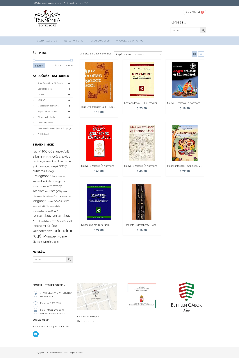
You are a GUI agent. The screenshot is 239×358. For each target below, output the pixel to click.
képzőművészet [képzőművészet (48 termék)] (51, 196)
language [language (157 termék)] (39, 201)
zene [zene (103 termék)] (63, 236)
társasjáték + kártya (54, 117)
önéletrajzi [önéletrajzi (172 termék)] (51, 241)
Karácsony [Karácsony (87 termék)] (39, 186)
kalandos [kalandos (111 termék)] (39, 181)
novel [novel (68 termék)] (50, 201)
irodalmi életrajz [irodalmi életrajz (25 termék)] (59, 177)
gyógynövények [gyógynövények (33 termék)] (51, 166)
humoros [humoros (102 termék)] (39, 171)
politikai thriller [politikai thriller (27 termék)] (43, 206)
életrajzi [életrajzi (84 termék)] (38, 241)
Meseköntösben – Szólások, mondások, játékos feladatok (199, 165)
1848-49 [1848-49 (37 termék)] (36, 152)
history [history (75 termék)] (63, 166)
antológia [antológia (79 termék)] (64, 156)
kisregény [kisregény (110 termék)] (55, 191)
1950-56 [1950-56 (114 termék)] (46, 151)
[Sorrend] (138, 54)
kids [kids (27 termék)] (46, 191)
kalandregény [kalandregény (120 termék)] (55, 181)
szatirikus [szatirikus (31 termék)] (45, 221)
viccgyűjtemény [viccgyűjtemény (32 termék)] (52, 237)
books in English (54, 89)
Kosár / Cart (192, 12)
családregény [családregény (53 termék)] (40, 161)
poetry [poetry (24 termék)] (35, 206)
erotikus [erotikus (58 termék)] (51, 161)
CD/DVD (54, 94)
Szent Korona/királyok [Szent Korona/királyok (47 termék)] (61, 221)
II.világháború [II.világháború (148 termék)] (43, 176)
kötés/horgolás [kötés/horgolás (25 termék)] (65, 196)
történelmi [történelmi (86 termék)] (39, 226)
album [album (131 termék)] (37, 156)
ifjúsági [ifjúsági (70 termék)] (49, 171)
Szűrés (39, 65)
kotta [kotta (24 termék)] (65, 191)
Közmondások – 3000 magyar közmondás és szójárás (154, 103)
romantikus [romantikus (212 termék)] (42, 215)
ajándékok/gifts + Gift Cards (54, 83)
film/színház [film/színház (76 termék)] (64, 161)
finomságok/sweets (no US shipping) (54, 128)
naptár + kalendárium (54, 111)
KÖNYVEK (54, 100)
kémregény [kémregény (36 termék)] (38, 196)
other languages (45, 123)
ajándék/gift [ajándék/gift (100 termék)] (61, 151)
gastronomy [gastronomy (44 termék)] (39, 166)
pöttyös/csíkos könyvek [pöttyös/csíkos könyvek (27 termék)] (42, 211)
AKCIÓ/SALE (43, 134)
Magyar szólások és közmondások (186, 103)
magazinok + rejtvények (54, 106)
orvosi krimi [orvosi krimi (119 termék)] (62, 201)
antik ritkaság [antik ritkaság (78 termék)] (51, 156)
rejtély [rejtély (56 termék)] (54, 210)
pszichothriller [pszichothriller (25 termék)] (55, 206)
